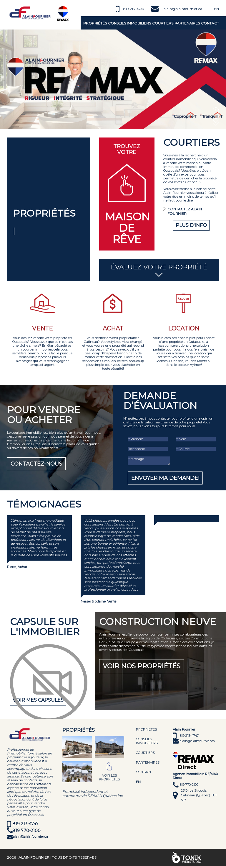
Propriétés (95, 23)
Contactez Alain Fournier (184, 211)
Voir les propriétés (109, 777)
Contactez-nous (36, 464)
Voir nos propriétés (141, 666)
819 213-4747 (133, 8)
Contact (210, 23)
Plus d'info (191, 225)
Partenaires (187, 23)
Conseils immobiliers (129, 23)
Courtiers (162, 23)
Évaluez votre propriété (159, 270)
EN (138, 782)
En (216, 8)
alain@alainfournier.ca (183, 8)
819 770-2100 (26, 830)
